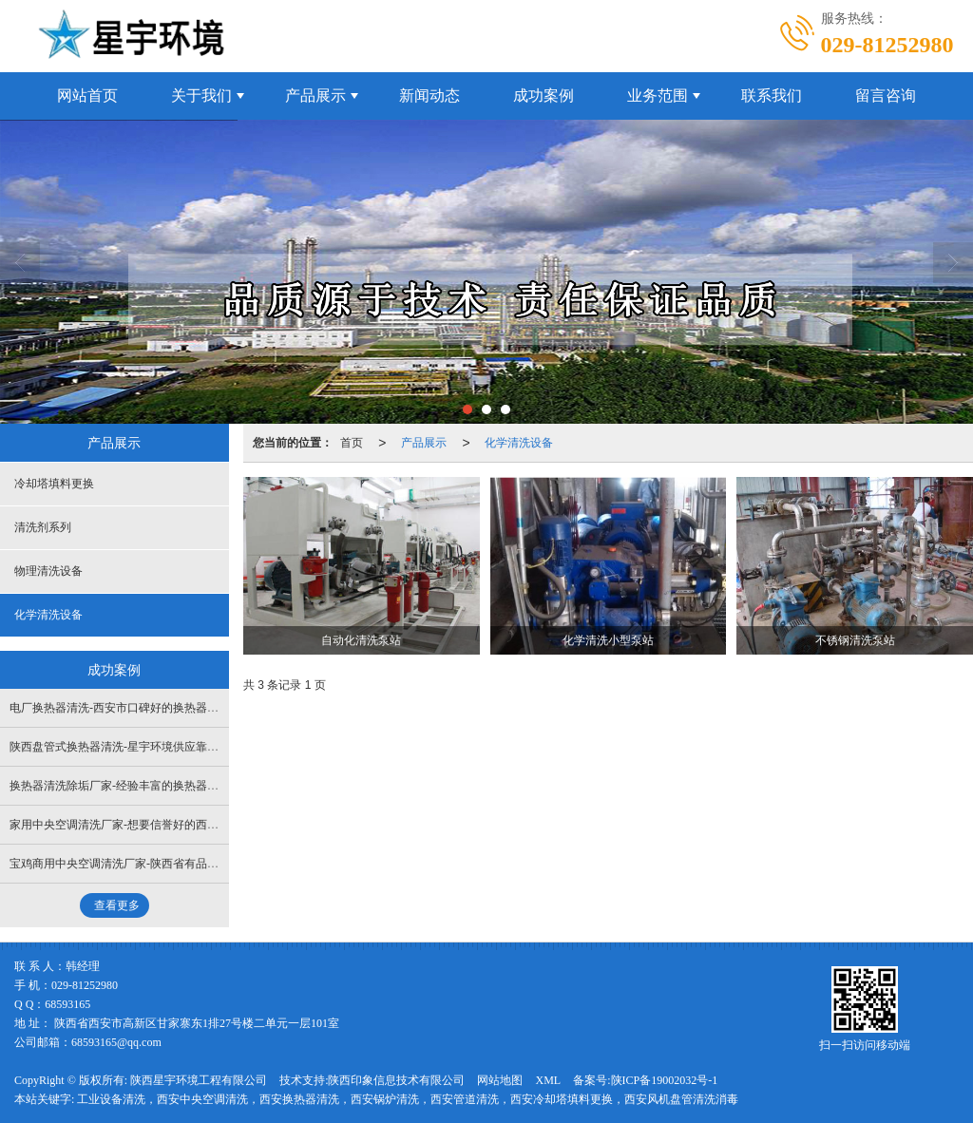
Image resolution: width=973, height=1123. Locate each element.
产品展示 (315, 95)
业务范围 (657, 95)
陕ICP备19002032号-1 (664, 1080)
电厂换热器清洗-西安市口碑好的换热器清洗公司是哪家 (148, 707)
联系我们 (771, 95)
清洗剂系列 (42, 527)
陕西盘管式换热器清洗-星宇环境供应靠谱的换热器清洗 (148, 746)
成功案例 (543, 95)
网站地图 (500, 1080)
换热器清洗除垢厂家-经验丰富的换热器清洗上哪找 (137, 785)
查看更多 (117, 905)
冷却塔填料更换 (54, 483)
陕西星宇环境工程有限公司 (198, 1080)
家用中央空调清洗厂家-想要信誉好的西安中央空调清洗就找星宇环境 (182, 824)
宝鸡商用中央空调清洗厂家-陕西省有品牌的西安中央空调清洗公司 (177, 863)
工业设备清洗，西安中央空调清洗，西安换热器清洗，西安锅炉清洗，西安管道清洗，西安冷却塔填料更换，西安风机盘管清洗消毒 (407, 1099)
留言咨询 (885, 95)
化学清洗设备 (519, 442)
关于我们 (201, 95)
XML (548, 1080)
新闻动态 (429, 95)
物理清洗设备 (48, 571)
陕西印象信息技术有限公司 (396, 1080)
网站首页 (87, 95)
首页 (351, 442)
